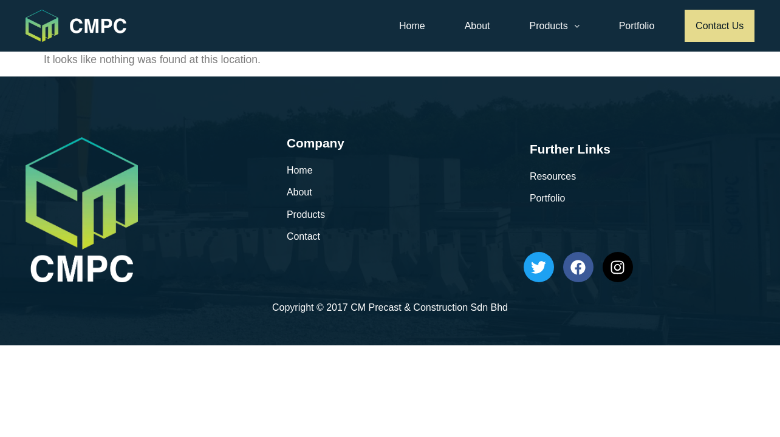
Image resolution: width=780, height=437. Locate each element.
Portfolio (630, 26)
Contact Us (717, 26)
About (471, 26)
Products (548, 26)
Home (406, 26)
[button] (548, 26)
